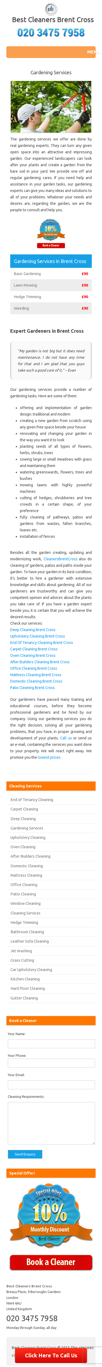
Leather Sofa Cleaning (29, 941)
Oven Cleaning (22, 846)
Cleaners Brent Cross (39, 1348)
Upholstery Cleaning (27, 837)
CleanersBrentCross (60, 559)
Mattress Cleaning (26, 875)
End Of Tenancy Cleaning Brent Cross (41, 642)
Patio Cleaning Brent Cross (32, 688)
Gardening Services (26, 828)
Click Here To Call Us (51, 1355)
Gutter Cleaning (24, 998)
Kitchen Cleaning (25, 979)
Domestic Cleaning (26, 866)
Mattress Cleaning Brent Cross (35, 675)
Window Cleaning (25, 903)
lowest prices (49, 757)
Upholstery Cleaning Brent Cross (37, 636)
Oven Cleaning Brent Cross (33, 655)
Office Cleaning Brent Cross (33, 668)
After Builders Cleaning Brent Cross (40, 662)
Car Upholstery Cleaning (31, 969)
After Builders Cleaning (30, 856)
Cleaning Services (25, 913)
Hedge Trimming (24, 922)
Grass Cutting (22, 960)
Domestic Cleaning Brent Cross (36, 681)
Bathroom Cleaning (27, 931)
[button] (90, 52)
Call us (66, 738)
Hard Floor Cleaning (27, 988)
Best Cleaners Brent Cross (53, 19)
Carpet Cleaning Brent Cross (34, 649)
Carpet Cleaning (24, 809)
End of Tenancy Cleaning (31, 799)
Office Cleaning (23, 884)
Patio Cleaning (23, 894)
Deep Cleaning (23, 818)
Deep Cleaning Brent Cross (33, 630)
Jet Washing (21, 951)
